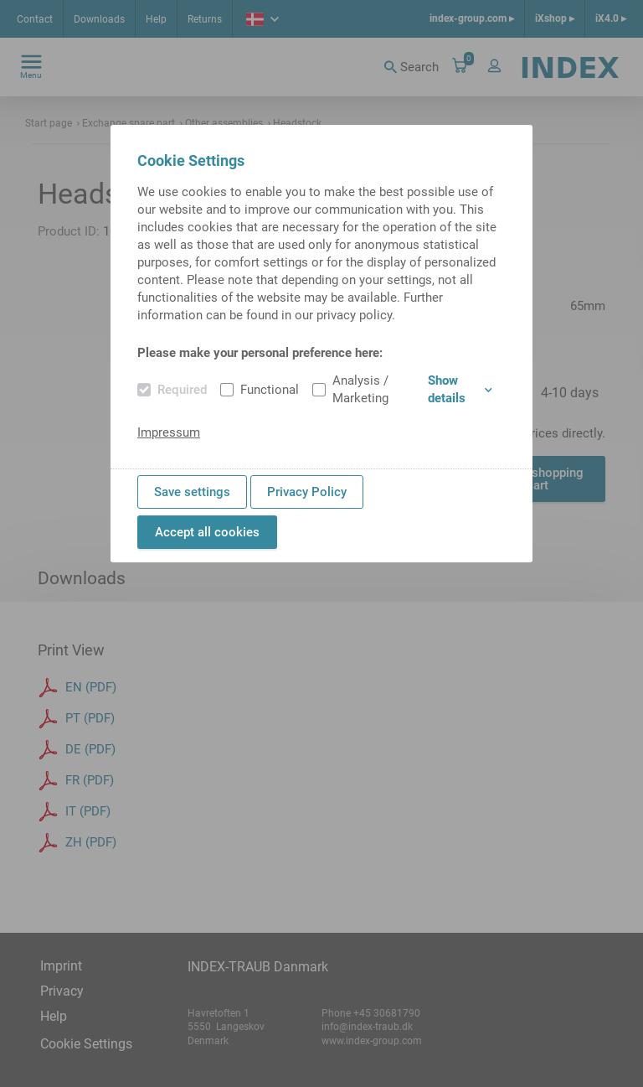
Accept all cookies (207, 532)
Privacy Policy (307, 492)
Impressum (168, 432)
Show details (460, 389)
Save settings (192, 492)
